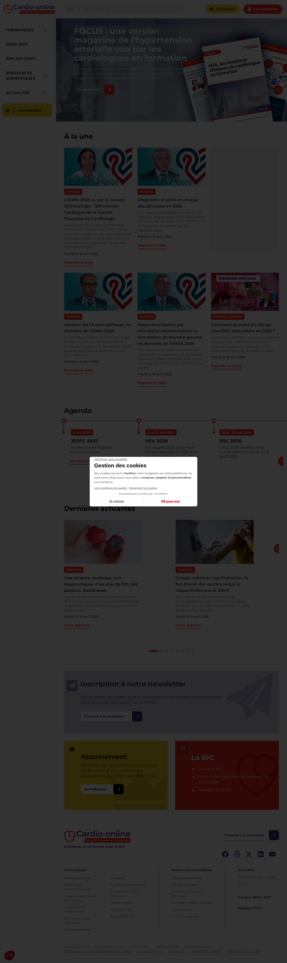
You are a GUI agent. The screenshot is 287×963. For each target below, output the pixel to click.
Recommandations (187, 878)
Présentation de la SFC (207, 951)
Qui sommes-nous (76, 946)
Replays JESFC (250, 908)
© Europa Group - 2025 (243, 951)
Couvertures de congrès (257, 877)
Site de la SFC (210, 769)
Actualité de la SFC (215, 790)
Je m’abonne (95, 789)
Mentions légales (167, 946)
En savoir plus (88, 90)
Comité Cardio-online (109, 946)
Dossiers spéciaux (185, 916)
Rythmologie (121, 903)
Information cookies (198, 946)
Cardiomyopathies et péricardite (80, 898)
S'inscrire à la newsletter (244, 835)
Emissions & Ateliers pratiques (187, 893)
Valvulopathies (122, 916)
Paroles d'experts (185, 885)
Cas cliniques (182, 909)
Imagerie (118, 878)
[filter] (72, 9)
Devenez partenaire (149, 951)
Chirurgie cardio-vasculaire (77, 920)
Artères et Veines (77, 878)
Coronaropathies (77, 930)
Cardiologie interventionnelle (77, 887)
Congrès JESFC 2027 (254, 897)
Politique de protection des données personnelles (97, 951)
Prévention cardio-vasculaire (125, 893)
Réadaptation (121, 909)
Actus (242, 884)
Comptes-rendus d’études (192, 903)
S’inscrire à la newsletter (104, 716)
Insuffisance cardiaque (128, 885)
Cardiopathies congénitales (75, 909)
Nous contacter (140, 946)
